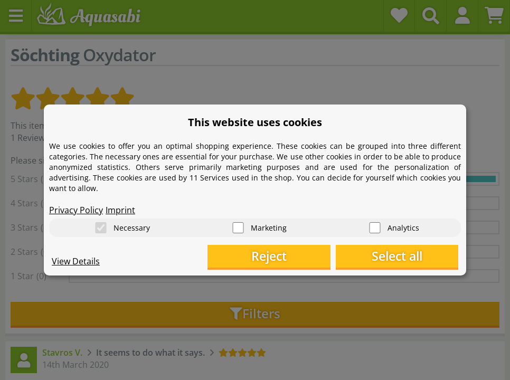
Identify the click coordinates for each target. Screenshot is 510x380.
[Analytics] (375, 227)
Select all (406, 256)
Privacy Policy (76, 209)
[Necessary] (101, 227)
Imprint (120, 209)
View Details (76, 262)
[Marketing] (238, 227)
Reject (295, 256)
